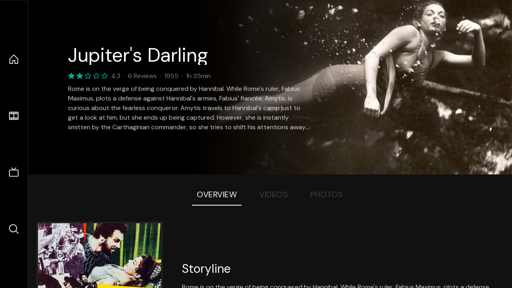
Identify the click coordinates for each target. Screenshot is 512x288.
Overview (217, 194)
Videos (273, 194)
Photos (326, 194)
